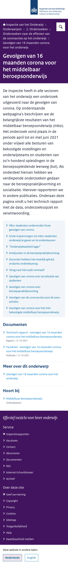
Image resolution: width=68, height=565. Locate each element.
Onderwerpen (12, 29)
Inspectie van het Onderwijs (23, 25)
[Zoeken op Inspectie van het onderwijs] (60, 26)
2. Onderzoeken (37, 29)
